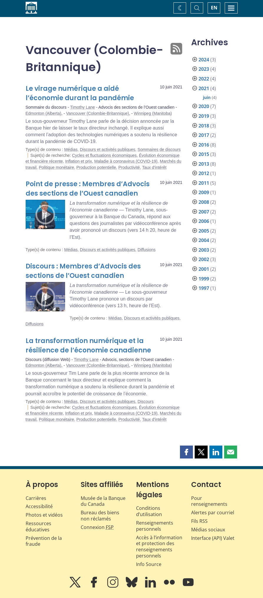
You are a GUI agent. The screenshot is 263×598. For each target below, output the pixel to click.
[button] (186, 452)
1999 (204, 279)
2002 (204, 259)
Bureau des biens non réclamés (100, 515)
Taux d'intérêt (154, 167)
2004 (204, 240)
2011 (204, 183)
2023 (204, 69)
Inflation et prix (78, 161)
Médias (70, 149)
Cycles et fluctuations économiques (104, 155)
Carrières (36, 498)
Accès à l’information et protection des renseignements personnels (159, 546)
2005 (204, 231)
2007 (204, 212)
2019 (204, 116)
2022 (204, 78)
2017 (204, 135)
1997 (204, 288)
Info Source (148, 564)
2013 (204, 164)
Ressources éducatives (38, 526)
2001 (204, 269)
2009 (204, 192)
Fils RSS (199, 521)
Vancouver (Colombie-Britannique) (97, 113)
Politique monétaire (56, 167)
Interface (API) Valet (212, 538)
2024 (204, 59)
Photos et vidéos (44, 515)
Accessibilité (39, 506)
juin (207, 97)
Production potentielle (96, 167)
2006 (204, 221)
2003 (204, 250)
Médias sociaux (208, 529)
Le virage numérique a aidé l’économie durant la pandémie (80, 93)
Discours (145, 401)
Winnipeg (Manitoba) (153, 113)
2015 (204, 154)
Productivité (129, 167)
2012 (204, 173)
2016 (204, 145)
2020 (204, 106)
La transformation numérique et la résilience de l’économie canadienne (88, 345)
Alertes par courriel (212, 512)
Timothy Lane (82, 107)
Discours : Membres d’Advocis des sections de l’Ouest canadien (83, 271)
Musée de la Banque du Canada (103, 501)
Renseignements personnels (154, 526)
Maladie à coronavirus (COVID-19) (126, 161)
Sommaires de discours (159, 149)
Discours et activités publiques (107, 149)
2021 (204, 88)
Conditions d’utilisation (149, 511)
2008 (204, 202)
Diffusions (147, 249)
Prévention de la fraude (44, 541)
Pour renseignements (209, 501)
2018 (204, 125)
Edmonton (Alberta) (43, 113)
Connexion (97, 527)
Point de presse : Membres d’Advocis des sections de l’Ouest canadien (88, 188)
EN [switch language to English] (214, 7)
